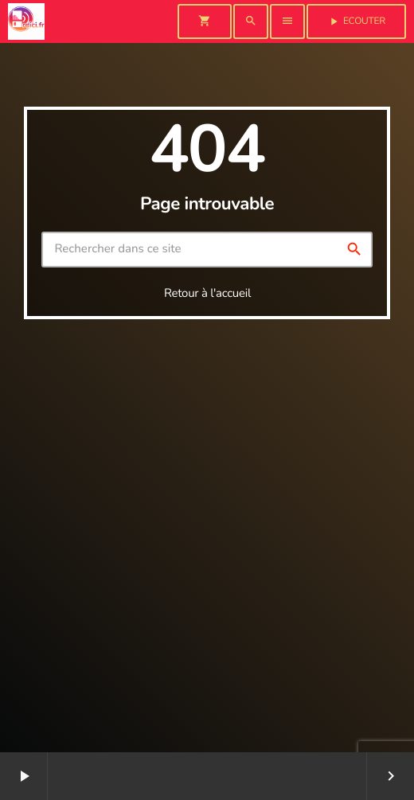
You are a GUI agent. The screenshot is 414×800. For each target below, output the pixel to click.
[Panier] (205, 21)
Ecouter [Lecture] (356, 21)
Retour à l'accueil (207, 294)
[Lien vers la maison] (26, 21)
